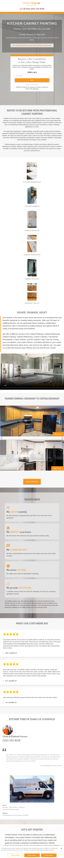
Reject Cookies (32, 855)
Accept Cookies (48, 855)
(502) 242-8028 (11, 740)
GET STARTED (32, 482)
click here (35, 89)
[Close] (61, 848)
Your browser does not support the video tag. (32, 372)
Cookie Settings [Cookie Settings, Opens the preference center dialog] (15, 855)
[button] (2, 438)
